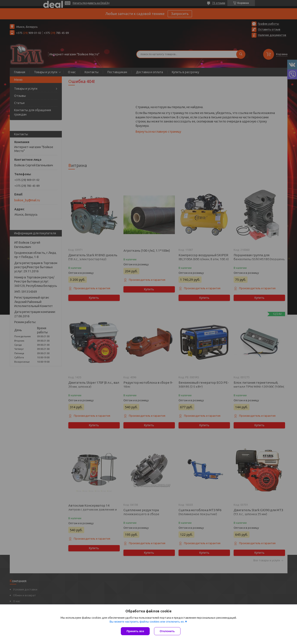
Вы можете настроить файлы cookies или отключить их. (147, 621)
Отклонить (167, 631)
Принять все (135, 631)
